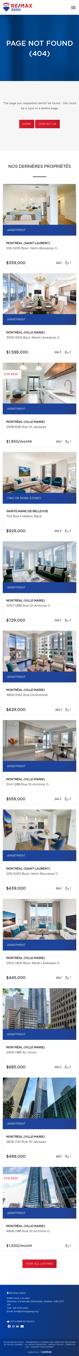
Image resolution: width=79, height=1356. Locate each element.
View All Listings (39, 1264)
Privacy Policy (56, 1344)
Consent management (42, 1347)
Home (27, 124)
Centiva (45, 1352)
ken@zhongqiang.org (26, 1311)
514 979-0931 (20, 1308)
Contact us (47, 124)
